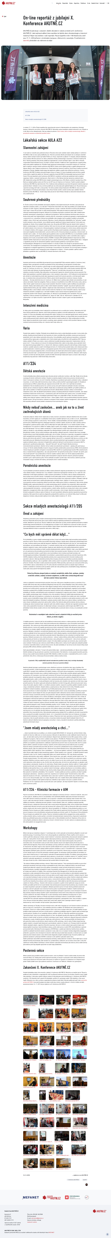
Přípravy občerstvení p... (47, 1000)
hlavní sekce (60, 131)
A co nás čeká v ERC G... (63, 1164)
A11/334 (27, 115)
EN (108, 3)
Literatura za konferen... (47, 1123)
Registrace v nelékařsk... (47, 1041)
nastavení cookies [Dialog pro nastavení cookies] (32, 1222)
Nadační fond (94, 3)
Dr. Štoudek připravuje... (46, 1014)
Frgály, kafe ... (43, 1096)
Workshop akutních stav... (30, 1068)
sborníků (26, 40)
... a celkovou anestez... (63, 1082)
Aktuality (58, 3)
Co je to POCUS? (62, 1137)
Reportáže (65, 3)
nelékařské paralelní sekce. (43, 133)
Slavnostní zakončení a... (47, 1164)
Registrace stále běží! (80, 1028)
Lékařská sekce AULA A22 (32, 111)
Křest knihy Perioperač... (47, 1028)
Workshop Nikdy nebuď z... (30, 1096)
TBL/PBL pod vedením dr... (78, 1150)
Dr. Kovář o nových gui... (30, 1041)
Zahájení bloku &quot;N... (80, 1082)
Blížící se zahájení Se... (47, 1055)
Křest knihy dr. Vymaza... (79, 1055)
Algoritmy (76, 3)
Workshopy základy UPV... (80, 1109)
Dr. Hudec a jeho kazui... (47, 1109)
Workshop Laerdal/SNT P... (72, 1096)
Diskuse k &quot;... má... (78, 1068)
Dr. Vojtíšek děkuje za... (30, 1137)
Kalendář (102, 3)
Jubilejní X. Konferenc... (63, 1000)
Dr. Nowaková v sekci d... (80, 1041)
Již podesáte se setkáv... (30, 1000)
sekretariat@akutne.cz (37, 1218)
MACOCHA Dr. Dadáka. (63, 1123)
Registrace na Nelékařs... (30, 1014)
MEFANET (51, 1232)
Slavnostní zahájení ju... (79, 1014)
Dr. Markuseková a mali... (63, 1109)
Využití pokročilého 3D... (30, 1082)
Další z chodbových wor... (63, 1150)
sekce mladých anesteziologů (72, 131)
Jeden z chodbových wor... (30, 1123)
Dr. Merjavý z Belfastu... (47, 1082)
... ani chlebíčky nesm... (56, 1096)
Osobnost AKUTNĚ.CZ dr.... (63, 1028)
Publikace (83, 3)
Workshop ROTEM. (30, 1164)
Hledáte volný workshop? (62, 1014)
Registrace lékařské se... (80, 1000)
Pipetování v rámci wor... (47, 1150)
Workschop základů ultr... (30, 1150)
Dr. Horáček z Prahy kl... (62, 1068)
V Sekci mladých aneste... (30, 1109)
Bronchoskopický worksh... (46, 1068)
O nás (88, 3)
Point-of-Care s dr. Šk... (78, 1137)
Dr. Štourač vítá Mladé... (63, 1055)
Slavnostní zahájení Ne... (63, 1041)
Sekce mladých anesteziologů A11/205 (35, 119)
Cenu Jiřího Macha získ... (30, 1028)
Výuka (71, 3)
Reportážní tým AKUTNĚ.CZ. (80, 1123)
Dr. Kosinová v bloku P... (46, 1137)
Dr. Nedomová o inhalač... (30, 1055)
